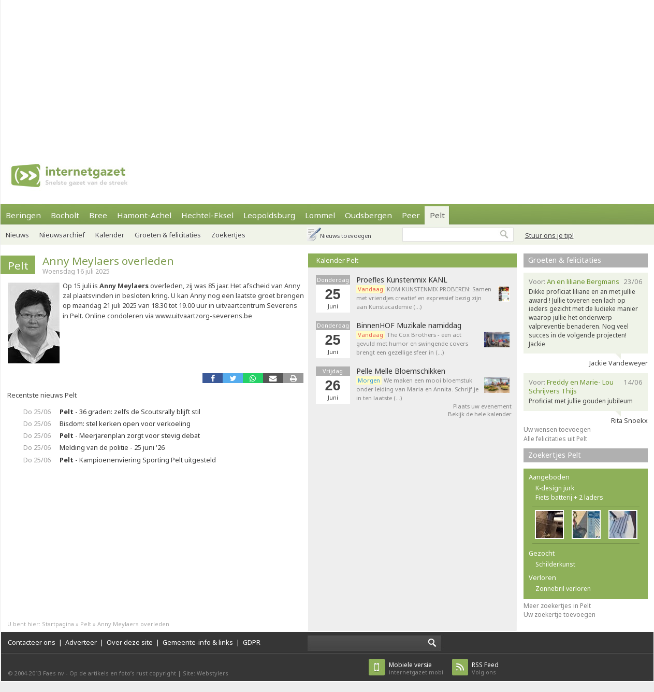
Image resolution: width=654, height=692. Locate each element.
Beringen (23, 215)
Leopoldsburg (269, 215)
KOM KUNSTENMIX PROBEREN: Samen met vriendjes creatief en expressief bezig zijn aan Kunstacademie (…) (423, 297)
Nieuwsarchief (62, 234)
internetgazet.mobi (416, 668)
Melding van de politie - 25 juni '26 (112, 447)
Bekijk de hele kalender (480, 414)
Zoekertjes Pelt (554, 455)
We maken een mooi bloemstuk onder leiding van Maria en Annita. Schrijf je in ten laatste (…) (417, 389)
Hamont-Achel (144, 215)
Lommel (320, 215)
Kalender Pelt (337, 260)
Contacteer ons (31, 642)
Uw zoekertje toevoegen (559, 614)
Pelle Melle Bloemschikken (400, 371)
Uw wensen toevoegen (557, 429)
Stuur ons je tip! (549, 235)
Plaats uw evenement (482, 406)
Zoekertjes (228, 234)
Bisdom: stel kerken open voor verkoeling (125, 423)
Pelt (437, 215)
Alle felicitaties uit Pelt (555, 438)
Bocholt (65, 215)
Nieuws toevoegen (345, 235)
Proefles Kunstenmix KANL (401, 280)
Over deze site (130, 642)
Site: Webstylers (205, 673)
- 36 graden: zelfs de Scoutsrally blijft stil (130, 411)
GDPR (251, 642)
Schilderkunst (555, 564)
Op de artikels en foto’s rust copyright (122, 673)
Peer (411, 215)
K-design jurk (554, 488)
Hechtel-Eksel (207, 215)
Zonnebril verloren (563, 588)
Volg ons (485, 668)
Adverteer (81, 642)
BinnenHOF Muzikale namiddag (408, 325)
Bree (98, 215)
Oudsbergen (368, 215)
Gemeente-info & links (198, 642)
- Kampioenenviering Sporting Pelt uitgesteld (138, 459)
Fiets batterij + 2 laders (569, 497)
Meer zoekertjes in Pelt (557, 605)
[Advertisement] (303, 72)
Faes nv (53, 673)
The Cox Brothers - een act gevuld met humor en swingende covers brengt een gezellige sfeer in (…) (412, 343)
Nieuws (17, 234)
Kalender (109, 234)
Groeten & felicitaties (168, 234)
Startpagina (58, 624)
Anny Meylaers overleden (108, 260)
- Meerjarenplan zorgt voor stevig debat (130, 435)
